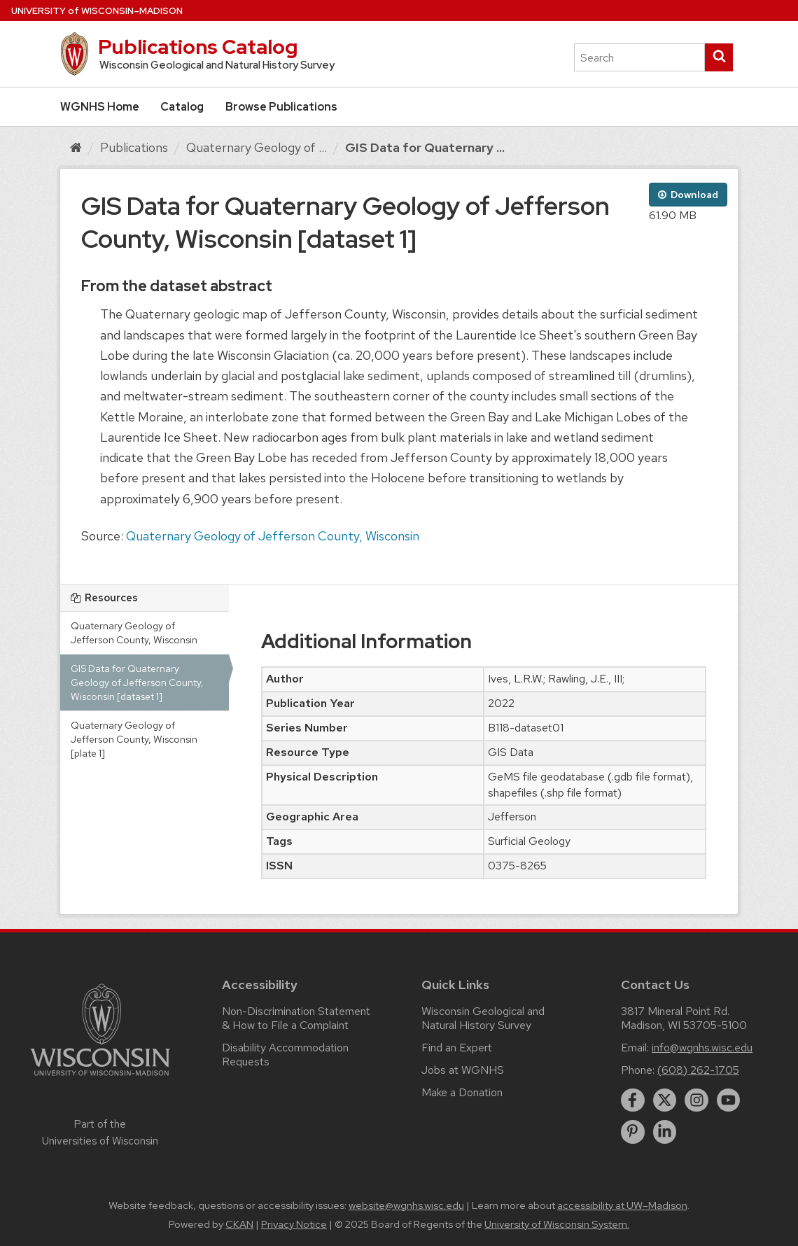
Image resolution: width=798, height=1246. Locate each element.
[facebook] (633, 1100)
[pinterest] (633, 1132)
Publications (134, 147)
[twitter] (665, 1100)
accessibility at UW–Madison (622, 1205)
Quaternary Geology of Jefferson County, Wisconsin (272, 536)
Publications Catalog (198, 47)
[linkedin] (665, 1132)
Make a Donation (462, 1092)
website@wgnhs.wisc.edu (406, 1205)
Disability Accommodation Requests (285, 1054)
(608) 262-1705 (698, 1070)
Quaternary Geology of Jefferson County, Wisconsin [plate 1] (134, 739)
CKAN (239, 1224)
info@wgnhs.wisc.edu (702, 1047)
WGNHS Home (99, 106)
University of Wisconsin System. (556, 1224)
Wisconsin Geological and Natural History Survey (483, 1018)
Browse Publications (281, 106)
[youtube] (729, 1100)
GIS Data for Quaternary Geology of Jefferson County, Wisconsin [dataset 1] (137, 682)
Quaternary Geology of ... (256, 147)
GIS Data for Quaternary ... (425, 147)
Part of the (100, 1132)
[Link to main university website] (100, 1078)
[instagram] (696, 1100)
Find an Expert (456, 1047)
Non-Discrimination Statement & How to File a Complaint (296, 1018)
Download (688, 194)
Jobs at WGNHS (462, 1070)
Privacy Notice (294, 1224)
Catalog (182, 106)
